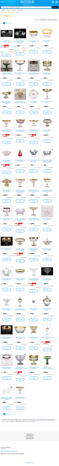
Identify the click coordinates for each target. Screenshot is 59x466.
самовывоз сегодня (52, 19)
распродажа (43, 19)
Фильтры (6, 16)
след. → (11, 23)
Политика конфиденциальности (8, 451)
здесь (45, 420)
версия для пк (29, 462)
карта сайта (3, 448)
